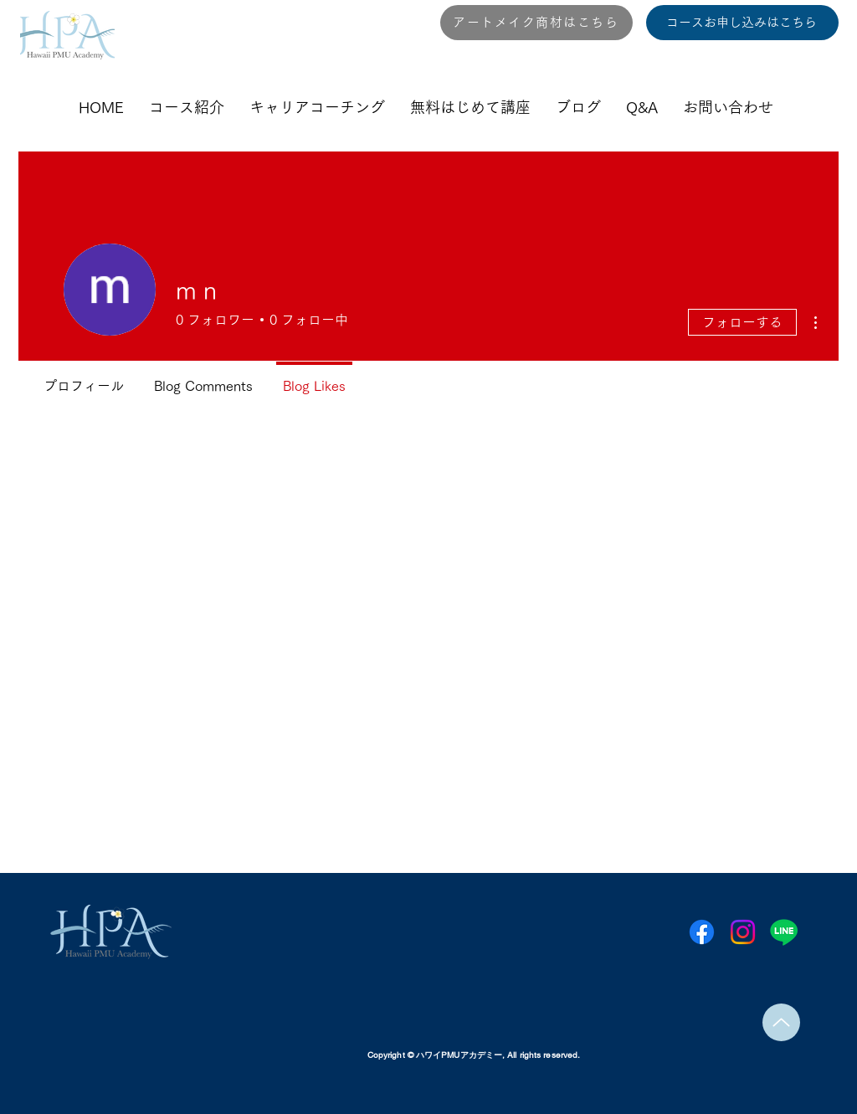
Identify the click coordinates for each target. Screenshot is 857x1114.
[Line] (783, 932)
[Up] (781, 1022)
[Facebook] (701, 932)
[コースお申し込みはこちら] (742, 22)
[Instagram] (742, 932)
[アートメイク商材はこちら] (536, 22)
